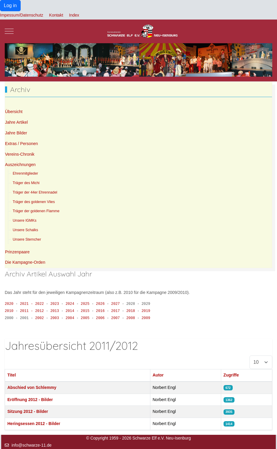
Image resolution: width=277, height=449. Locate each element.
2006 (101, 318)
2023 (55, 304)
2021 (26, 304)
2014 (71, 311)
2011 (26, 311)
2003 (55, 318)
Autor (158, 375)
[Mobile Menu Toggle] (9, 31)
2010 (9, 311)
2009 (145, 318)
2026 (101, 304)
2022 (40, 304)
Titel (11, 375)
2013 (55, 311)
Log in (10, 5)
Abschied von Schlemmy (31, 387)
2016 (101, 311)
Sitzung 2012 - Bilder (27, 411)
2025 (86, 304)
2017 (116, 311)
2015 (86, 311)
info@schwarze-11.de (32, 445)
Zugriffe (231, 375)
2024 (71, 304)
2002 (40, 318)
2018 (131, 311)
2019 (145, 311)
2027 (116, 304)
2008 (131, 318)
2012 (40, 311)
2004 (71, 318)
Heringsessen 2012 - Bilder (33, 423)
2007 (116, 318)
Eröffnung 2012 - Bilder (30, 399)
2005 (86, 318)
